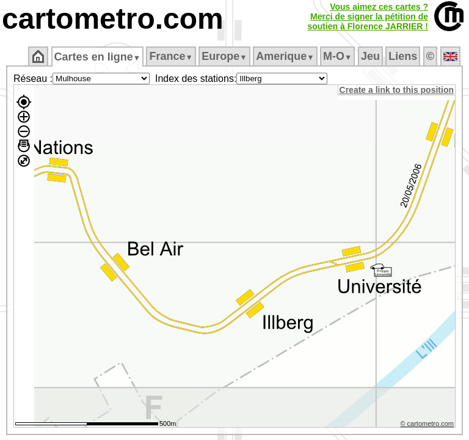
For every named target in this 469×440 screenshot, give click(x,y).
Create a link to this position (397, 90)
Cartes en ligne (98, 57)
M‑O (338, 56)
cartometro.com (113, 18)
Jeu (371, 56)
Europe (225, 56)
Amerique (286, 56)
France (172, 56)
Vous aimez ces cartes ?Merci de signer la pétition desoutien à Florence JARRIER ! (367, 16)
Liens (404, 56)
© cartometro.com (428, 425)
